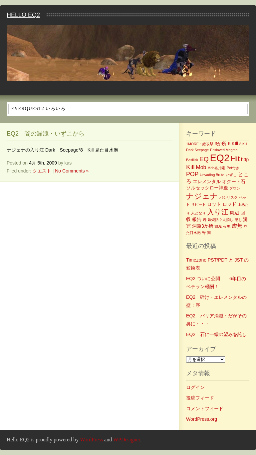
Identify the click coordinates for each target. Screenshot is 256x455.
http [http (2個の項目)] (245, 159)
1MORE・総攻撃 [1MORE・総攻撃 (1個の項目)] (199, 144)
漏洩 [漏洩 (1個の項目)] (218, 226)
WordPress (91, 439)
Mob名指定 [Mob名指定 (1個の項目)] (216, 168)
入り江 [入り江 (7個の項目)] (217, 212)
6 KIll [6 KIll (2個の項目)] (233, 143)
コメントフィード (204, 408)
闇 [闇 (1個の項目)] (209, 233)
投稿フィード (200, 397)
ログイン (195, 387)
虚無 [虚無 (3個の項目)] (237, 226)
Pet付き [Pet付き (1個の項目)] (233, 168)
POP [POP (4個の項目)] (192, 174)
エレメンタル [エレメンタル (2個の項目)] (207, 181)
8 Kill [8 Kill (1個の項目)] (243, 144)
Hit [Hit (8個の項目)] (235, 159)
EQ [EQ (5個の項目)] (204, 159)
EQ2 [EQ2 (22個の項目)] (220, 157)
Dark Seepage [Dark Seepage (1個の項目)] (197, 150)
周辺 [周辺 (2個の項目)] (234, 212)
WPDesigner (126, 439)
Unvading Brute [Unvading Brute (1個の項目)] (212, 175)
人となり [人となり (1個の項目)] (198, 213)
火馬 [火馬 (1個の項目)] (226, 226)
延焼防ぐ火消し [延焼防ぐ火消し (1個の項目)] (220, 220)
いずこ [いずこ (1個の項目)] (231, 175)
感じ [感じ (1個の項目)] (238, 220)
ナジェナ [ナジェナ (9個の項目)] (202, 196)
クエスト (42, 170)
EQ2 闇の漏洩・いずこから (46, 133)
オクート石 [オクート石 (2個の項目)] (233, 181)
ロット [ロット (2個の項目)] (214, 204)
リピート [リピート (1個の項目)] (198, 204)
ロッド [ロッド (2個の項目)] (229, 204)
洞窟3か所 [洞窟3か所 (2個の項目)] (202, 226)
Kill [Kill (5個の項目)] (190, 167)
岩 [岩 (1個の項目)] (204, 220)
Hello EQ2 (23, 15)
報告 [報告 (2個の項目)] (196, 219)
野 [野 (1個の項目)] (204, 233)
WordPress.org (201, 419)
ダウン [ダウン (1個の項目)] (234, 188)
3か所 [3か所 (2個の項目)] (221, 143)
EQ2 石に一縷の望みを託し (216, 334)
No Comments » (72, 170)
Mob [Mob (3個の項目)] (201, 167)
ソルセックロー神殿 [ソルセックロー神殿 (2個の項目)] (207, 187)
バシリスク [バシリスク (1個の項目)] (228, 197)
